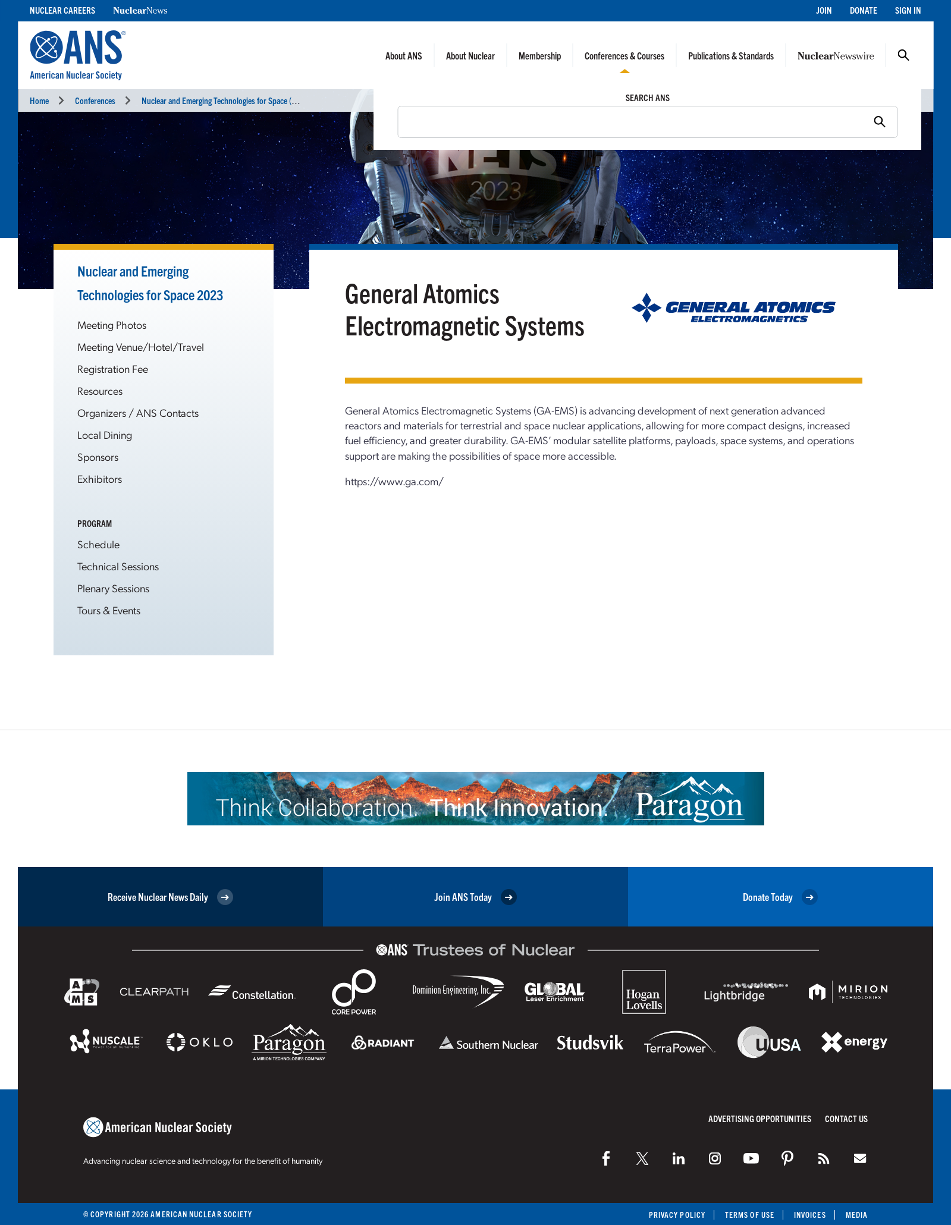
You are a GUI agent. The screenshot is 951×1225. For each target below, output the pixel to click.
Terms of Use (749, 1215)
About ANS (403, 55)
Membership (540, 55)
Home (39, 100)
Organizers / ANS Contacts (138, 412)
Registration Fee (112, 368)
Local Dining (104, 434)
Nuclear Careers (62, 9)
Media (857, 1215)
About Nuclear (470, 55)
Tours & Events (108, 610)
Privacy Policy (677, 1215)
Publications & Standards (731, 55)
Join (824, 9)
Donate (863, 9)
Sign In (908, 9)
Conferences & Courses (624, 55)
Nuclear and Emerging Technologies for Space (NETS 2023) (236, 100)
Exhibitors (99, 478)
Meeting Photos (111, 324)
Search (903, 55)
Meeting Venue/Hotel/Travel (140, 346)
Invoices (810, 1215)
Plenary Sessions (113, 588)
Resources (100, 390)
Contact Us (846, 1118)
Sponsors (97, 456)
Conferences (95, 100)
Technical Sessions (118, 566)
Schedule (98, 544)
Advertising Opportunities (759, 1118)
